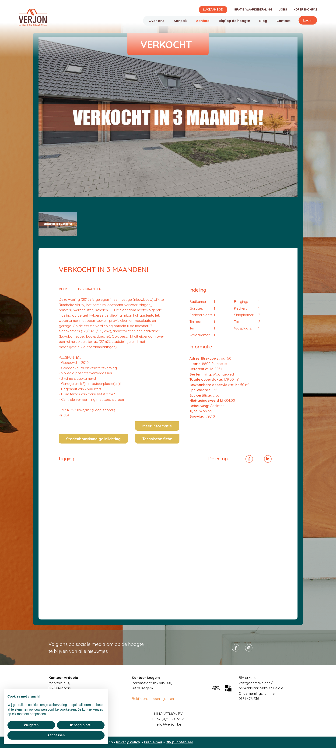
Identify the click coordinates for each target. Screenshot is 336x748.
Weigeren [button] (31, 725)
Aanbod (203, 20)
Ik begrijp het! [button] (80, 725)
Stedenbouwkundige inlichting (93, 439)
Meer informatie (157, 426)
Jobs (283, 9)
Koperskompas (305, 9)
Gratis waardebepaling (253, 9)
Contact (283, 20)
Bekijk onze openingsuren (153, 698)
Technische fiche (157, 439)
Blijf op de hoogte (234, 20)
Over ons (156, 20)
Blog (263, 20)
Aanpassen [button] (56, 735)
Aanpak (180, 20)
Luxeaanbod (213, 9)
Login (307, 20)
